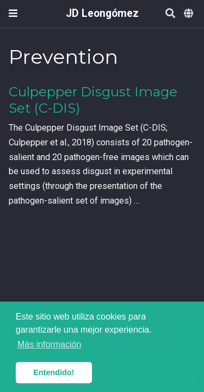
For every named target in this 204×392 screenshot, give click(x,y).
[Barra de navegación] (13, 13)
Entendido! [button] (53, 372)
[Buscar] (170, 14)
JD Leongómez (102, 13)
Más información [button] (49, 344)
